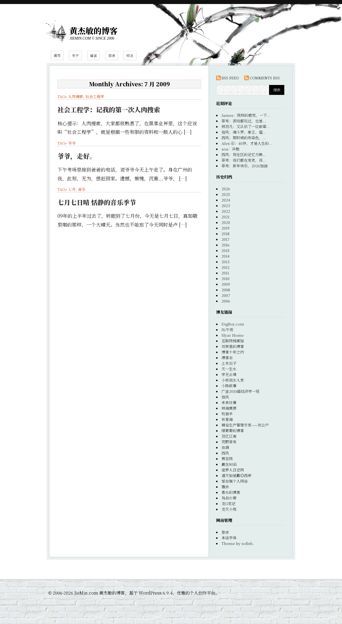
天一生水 (228, 368)
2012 (225, 267)
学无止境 (228, 374)
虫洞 (225, 447)
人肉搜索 (75, 96)
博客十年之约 (232, 352)
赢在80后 (229, 464)
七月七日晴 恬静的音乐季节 (96, 202)
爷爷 (72, 143)
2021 (225, 216)
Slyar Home (232, 335)
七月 (72, 189)
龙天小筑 (228, 509)
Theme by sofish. (237, 543)
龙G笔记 (228, 503)
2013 (225, 261)
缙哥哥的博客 (232, 430)
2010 (225, 278)
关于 (75, 55)
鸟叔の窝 (228, 498)
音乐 (82, 189)
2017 (225, 239)
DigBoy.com (232, 324)
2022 (225, 211)
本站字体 (228, 537)
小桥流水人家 (232, 380)
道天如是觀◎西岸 (236, 475)
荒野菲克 (228, 441)
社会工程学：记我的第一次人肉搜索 (108, 109)
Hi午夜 (227, 329)
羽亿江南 (228, 436)
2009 (225, 284)
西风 (225, 453)
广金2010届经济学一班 (240, 391)
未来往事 (228, 402)
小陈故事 (228, 385)
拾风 (225, 397)
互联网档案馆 (232, 340)
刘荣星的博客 (232, 346)
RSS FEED (230, 77)
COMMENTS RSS (265, 77)
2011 (225, 273)
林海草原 (228, 408)
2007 (225, 295)
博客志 (227, 357)
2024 (225, 200)
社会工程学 (95, 96)
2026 (225, 188)
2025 (225, 194)
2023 (225, 205)
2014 (225, 256)
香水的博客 (230, 492)
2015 (225, 250)
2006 (225, 301)
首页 (57, 55)
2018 (225, 233)
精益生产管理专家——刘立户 (245, 425)
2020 (225, 222)
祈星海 (227, 419)
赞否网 (227, 458)
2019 (225, 228)
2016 (225, 244)
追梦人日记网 (232, 469)
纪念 (129, 55)
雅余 (225, 486)
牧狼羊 (227, 413)
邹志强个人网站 (234, 481)
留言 (93, 55)
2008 (225, 289)
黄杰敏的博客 (93, 30)
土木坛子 (228, 363)
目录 (111, 55)
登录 (225, 532)
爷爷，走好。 (76, 156)
